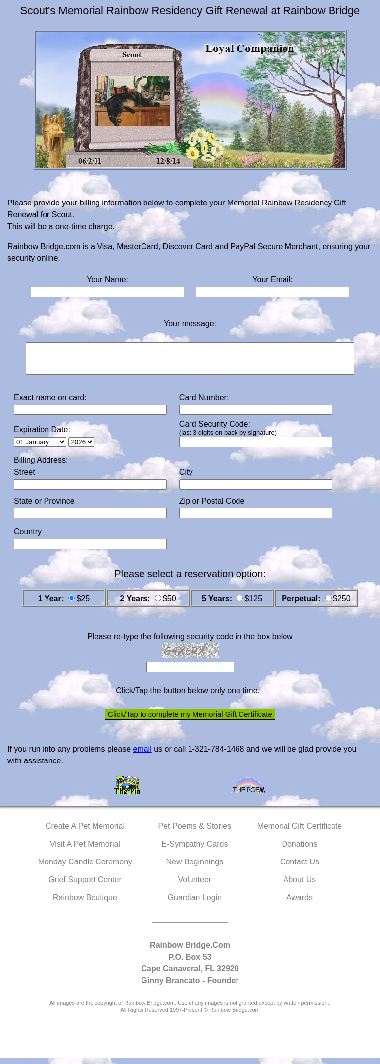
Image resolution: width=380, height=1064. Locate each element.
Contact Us (299, 867)
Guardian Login (195, 903)
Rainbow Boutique (85, 903)
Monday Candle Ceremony (85, 867)
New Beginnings (195, 867)
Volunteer (195, 885)
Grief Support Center (85, 885)
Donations (299, 850)
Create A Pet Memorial (85, 832)
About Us (300, 885)
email (142, 755)
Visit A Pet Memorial (85, 850)
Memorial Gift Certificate (299, 832)
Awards (299, 903)
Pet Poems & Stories (195, 832)
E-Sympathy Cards (194, 850)
